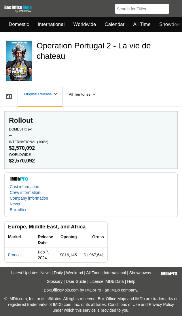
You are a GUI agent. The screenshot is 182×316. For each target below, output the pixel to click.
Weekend (74, 272)
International (51, 24)
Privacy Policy (161, 304)
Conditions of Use (124, 304)
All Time (142, 24)
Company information (29, 198)
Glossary (54, 281)
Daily (58, 272)
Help (131, 281)
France (14, 255)
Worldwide (84, 24)
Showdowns (140, 272)
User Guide (76, 281)
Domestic (19, 24)
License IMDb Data (107, 281)
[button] (175, 7)
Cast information (24, 186)
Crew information (25, 192)
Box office (18, 209)
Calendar (115, 24)
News (15, 204)
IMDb (115, 290)
